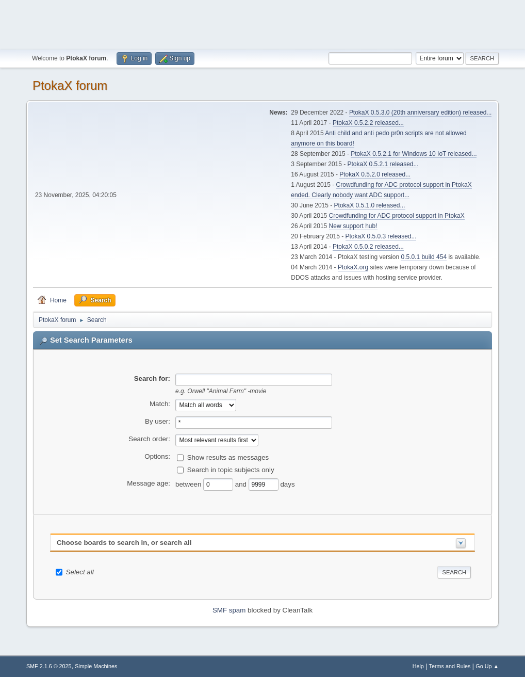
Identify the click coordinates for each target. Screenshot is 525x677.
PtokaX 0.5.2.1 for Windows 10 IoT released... (414, 153)
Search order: (149, 439)
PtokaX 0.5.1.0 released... (369, 205)
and (242, 484)
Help (418, 666)
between (189, 484)
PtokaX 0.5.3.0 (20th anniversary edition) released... (420, 112)
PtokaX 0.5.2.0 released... (375, 174)
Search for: (152, 378)
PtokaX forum (69, 85)
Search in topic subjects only (230, 470)
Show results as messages (228, 457)
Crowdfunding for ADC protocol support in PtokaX (397, 215)
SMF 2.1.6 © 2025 (49, 666)
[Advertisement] (262, 23)
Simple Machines (96, 666)
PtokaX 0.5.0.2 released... (368, 246)
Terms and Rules (450, 666)
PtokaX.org (353, 267)
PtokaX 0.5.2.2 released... (368, 122)
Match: (160, 404)
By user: (157, 421)
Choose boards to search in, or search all (124, 542)
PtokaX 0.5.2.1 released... (383, 164)
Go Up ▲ (487, 666)
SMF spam (228, 610)
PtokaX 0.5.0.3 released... (381, 236)
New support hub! (353, 226)
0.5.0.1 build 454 (424, 257)
